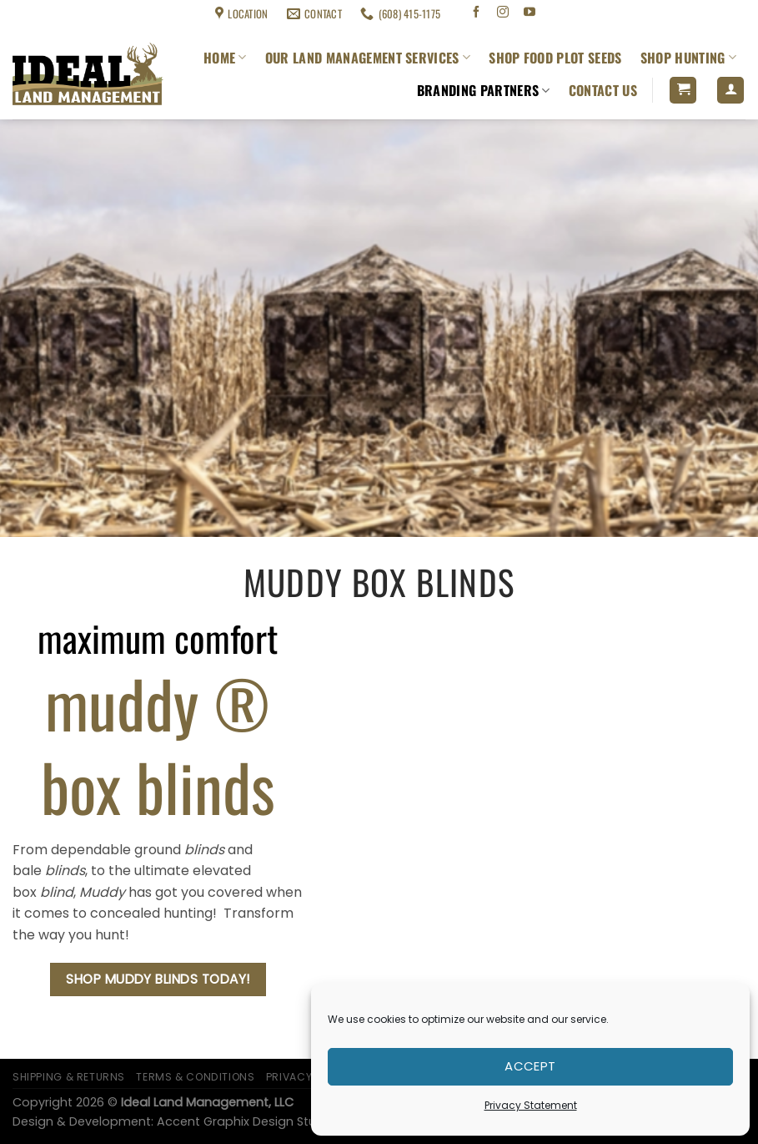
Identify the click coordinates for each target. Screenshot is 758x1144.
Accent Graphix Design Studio (246, 1121)
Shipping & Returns (51, 14)
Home (225, 58)
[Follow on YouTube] (529, 14)
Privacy (289, 1077)
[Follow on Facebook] (476, 14)
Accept (530, 1066)
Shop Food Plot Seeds (555, 58)
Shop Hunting (688, 58)
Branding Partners (483, 90)
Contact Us (603, 90)
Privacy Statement (530, 1105)
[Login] (730, 90)
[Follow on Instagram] (503, 14)
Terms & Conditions (146, 14)
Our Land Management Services (367, 58)
